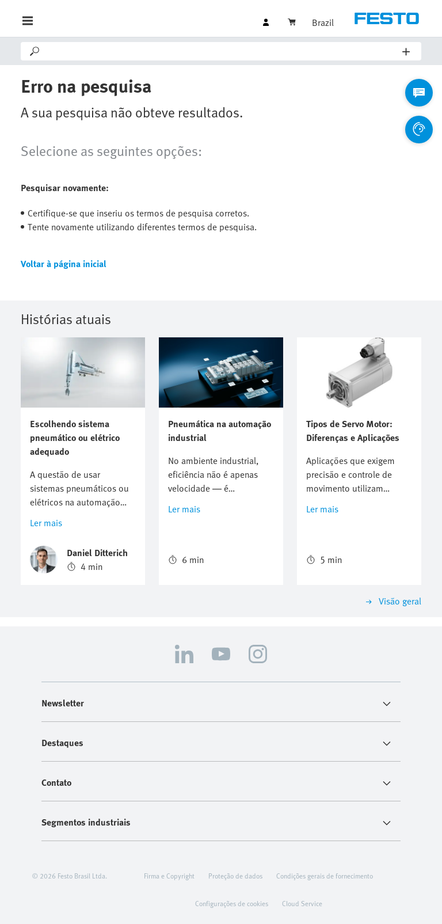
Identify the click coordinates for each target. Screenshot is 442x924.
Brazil (323, 22)
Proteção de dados (235, 875)
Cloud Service (302, 903)
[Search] (222, 51)
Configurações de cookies (231, 903)
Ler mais (46, 523)
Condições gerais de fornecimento (324, 875)
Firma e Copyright (169, 875)
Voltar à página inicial (63, 264)
